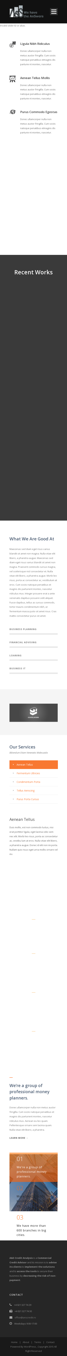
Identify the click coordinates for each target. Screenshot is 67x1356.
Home (14, 1342)
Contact (50, 1342)
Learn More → (18, 1137)
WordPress (30, 1346)
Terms (37, 1342)
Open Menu (54, 11)
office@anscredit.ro (25, 1317)
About (26, 1342)
